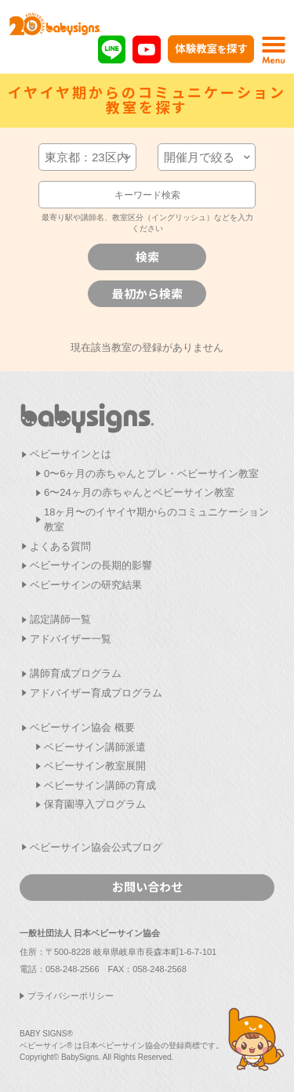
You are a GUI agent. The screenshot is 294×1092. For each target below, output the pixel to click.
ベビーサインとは (70, 454)
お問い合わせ (147, 886)
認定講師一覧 (60, 619)
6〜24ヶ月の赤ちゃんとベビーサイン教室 (139, 492)
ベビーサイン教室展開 (95, 766)
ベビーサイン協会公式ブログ (96, 847)
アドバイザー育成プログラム (96, 693)
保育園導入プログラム (95, 804)
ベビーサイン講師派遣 (95, 747)
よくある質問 (60, 546)
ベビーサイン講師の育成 (100, 785)
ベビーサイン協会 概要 (82, 727)
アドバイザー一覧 (70, 639)
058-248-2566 (72, 969)
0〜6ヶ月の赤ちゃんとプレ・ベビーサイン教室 (151, 473)
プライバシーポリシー (70, 995)
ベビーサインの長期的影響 (91, 565)
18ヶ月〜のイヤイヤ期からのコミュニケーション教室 (156, 519)
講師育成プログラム (76, 673)
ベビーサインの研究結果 (86, 585)
